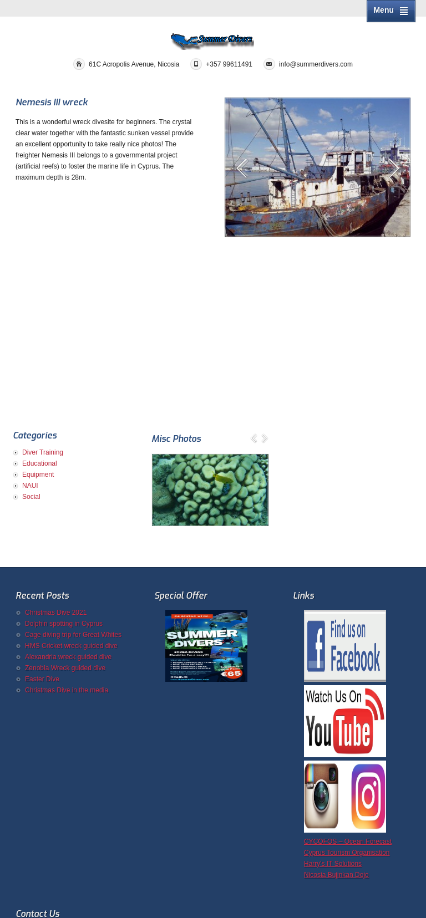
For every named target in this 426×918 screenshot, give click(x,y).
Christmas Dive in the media (66, 690)
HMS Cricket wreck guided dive (71, 646)
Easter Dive (42, 679)
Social (31, 497)
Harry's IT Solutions (333, 864)
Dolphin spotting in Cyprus (64, 624)
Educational (39, 463)
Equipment (38, 474)
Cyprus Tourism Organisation (347, 852)
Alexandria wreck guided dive (68, 657)
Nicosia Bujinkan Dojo (336, 875)
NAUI (30, 485)
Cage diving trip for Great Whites (73, 635)
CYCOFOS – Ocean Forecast (348, 841)
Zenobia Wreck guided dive (65, 668)
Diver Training (42, 452)
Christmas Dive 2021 (56, 612)
